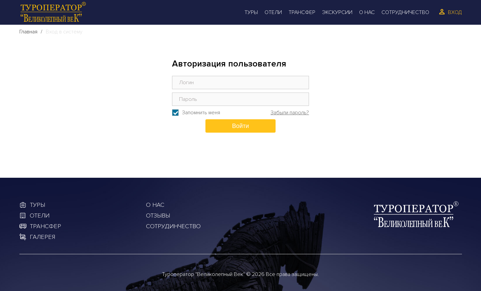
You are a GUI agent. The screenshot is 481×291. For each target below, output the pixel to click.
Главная (28, 31)
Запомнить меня (201, 112)
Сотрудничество (405, 12)
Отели (273, 12)
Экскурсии (337, 12)
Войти (240, 126)
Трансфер (302, 12)
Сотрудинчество (173, 226)
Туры (251, 12)
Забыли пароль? (290, 112)
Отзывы (158, 215)
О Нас (367, 12)
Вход (455, 12)
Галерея (42, 237)
